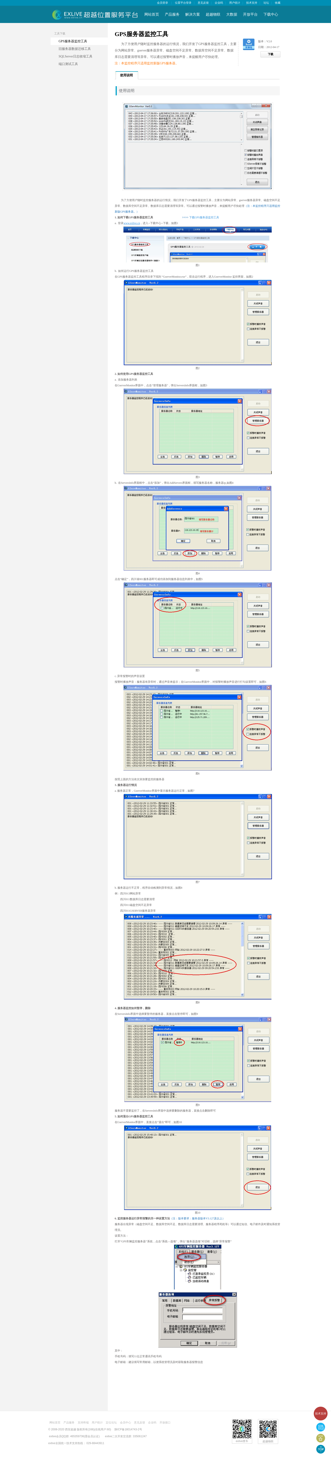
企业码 (219, 2)
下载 (270, 54)
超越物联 (213, 14)
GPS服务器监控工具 (73, 41)
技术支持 (320, 1413)
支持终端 (83, 1422)
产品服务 (172, 14)
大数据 (231, 14)
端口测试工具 (68, 64)
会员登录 (162, 2)
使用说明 (126, 75)
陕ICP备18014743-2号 (128, 1429)
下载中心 (270, 14)
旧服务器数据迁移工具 (75, 49)
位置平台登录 (183, 2)
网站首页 (151, 14)
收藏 (277, 2)
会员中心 (125, 1422)
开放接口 (165, 1422)
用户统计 (234, 2)
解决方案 (192, 14)
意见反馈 (203, 2)
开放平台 (250, 14)
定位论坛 (111, 1422)
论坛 (266, 2)
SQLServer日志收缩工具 (75, 56)
